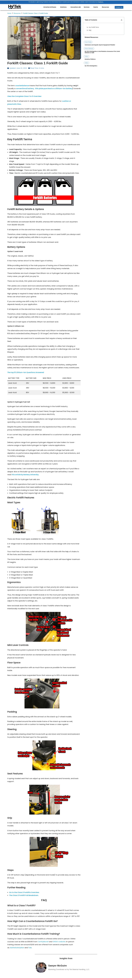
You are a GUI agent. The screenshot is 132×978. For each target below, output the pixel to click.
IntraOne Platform (90, 59)
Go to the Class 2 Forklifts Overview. (24, 892)
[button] (121, 20)
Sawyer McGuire (57, 965)
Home (9, 13)
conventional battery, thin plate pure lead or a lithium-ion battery (44, 88)
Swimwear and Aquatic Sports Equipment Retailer (100, 45)
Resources (17, 13)
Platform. (100, 2)
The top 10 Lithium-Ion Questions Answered (25, 372)
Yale (30, 947)
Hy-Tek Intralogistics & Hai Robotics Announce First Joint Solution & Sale (102, 52)
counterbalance (22, 85)
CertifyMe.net (43, 941)
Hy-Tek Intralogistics (91, 66)
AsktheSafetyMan (17, 947)
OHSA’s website (59, 941)
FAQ (90, 30)
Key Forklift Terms (94, 27)
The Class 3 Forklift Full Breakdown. (24, 895)
